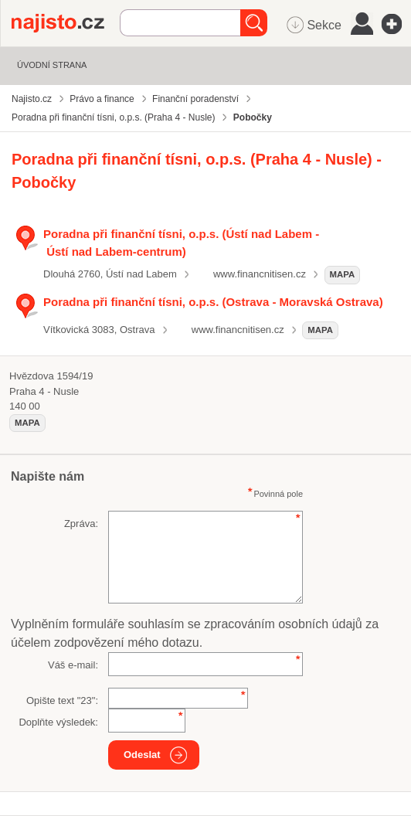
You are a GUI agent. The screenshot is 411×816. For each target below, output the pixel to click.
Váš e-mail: (73, 665)
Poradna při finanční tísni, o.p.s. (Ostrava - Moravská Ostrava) (213, 301)
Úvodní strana (52, 65)
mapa (342, 274)
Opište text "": (62, 700)
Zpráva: (81, 523)
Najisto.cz (66, 23)
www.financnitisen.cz (259, 274)
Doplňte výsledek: (58, 722)
